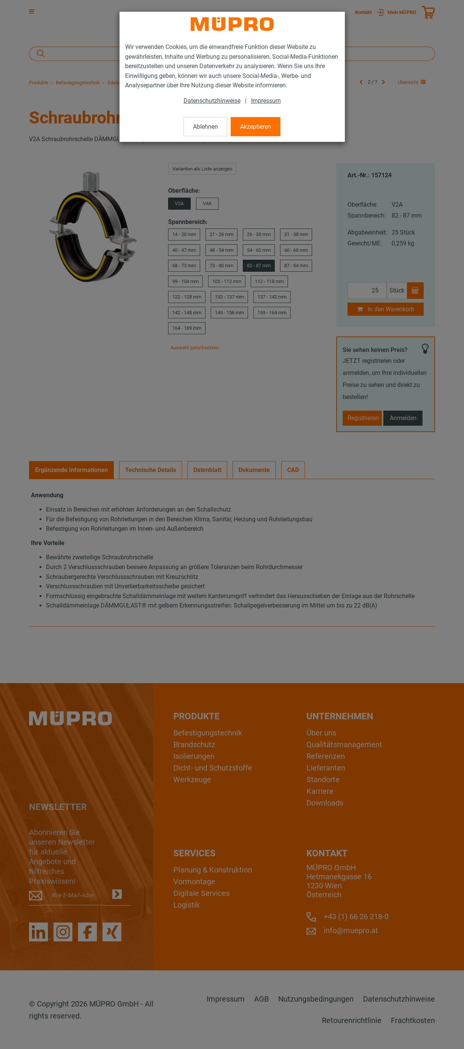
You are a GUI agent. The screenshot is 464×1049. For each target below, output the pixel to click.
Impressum (266, 100)
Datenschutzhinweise (212, 100)
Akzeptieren (255, 126)
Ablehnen (205, 126)
